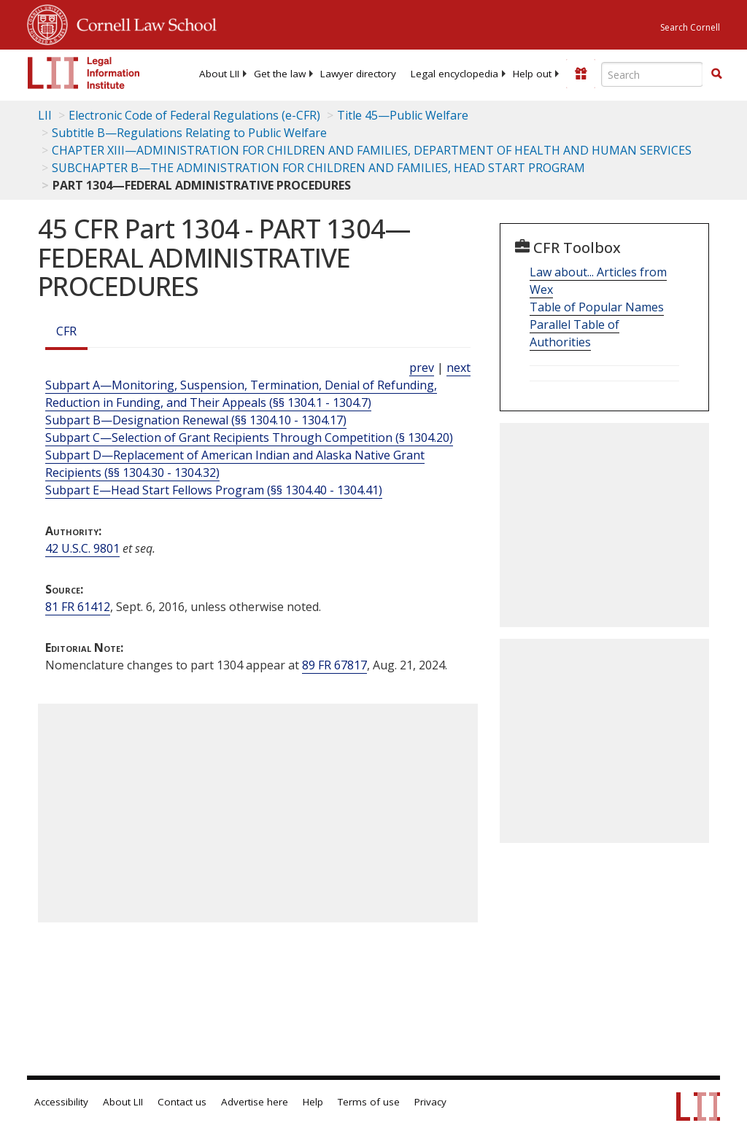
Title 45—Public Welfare (402, 115)
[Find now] (716, 74)
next (458, 367)
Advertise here (254, 1101)
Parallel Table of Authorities (574, 333)
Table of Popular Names (597, 307)
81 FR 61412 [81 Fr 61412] (77, 607)
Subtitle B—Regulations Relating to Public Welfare (189, 133)
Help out (532, 73)
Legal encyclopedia (454, 73)
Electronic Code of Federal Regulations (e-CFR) (194, 115)
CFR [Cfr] (66, 331)
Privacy (430, 1101)
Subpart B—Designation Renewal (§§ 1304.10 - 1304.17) (196, 420)
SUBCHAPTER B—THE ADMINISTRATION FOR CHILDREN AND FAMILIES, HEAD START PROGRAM (318, 168)
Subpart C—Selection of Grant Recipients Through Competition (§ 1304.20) (249, 437)
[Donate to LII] (580, 73)
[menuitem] (219, 73)
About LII (219, 73)
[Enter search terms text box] (652, 74)
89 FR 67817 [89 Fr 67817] (334, 665)
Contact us (182, 1101)
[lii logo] (84, 73)
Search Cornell (690, 27)
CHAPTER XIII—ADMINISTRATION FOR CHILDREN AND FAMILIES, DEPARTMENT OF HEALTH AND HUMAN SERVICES (372, 150)
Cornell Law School (142, 22)
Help (313, 1101)
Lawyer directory (358, 73)
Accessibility (61, 1101)
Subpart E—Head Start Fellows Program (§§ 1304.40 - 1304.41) (213, 490)
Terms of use (369, 1101)
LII (45, 115)
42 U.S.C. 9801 (82, 548)
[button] (716, 74)
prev (421, 367)
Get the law (280, 73)
